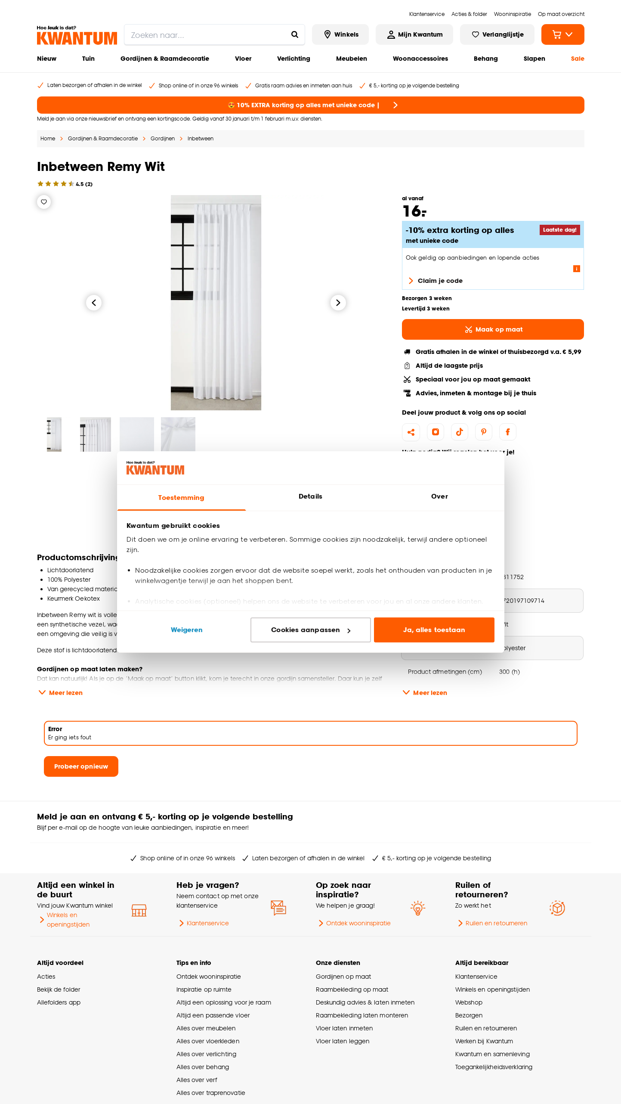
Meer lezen (60, 692)
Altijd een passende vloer (213, 1015)
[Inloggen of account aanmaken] (414, 34)
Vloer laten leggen (343, 1041)
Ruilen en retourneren (491, 923)
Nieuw (46, 58)
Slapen (534, 58)
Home (47, 138)
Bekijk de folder (58, 989)
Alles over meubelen (206, 1028)
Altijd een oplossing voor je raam (223, 1002)
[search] (215, 34)
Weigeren (187, 630)
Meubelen (351, 58)
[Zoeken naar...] (295, 34)
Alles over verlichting (206, 1053)
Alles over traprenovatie (210, 1092)
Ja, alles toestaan (434, 630)
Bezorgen (469, 1015)
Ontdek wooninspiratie (353, 923)
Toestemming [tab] (181, 497)
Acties (46, 976)
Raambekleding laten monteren (362, 1015)
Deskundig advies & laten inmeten (365, 1002)
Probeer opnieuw (81, 766)
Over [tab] (439, 496)
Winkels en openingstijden (63, 919)
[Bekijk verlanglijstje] (497, 34)
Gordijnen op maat (343, 976)
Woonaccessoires (420, 58)
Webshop (469, 1002)
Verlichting (293, 58)
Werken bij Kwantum (484, 1041)
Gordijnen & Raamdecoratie (164, 58)
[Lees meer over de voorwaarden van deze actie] (576, 268)
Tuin (88, 58)
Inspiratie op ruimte (204, 989)
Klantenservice (202, 923)
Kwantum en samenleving (492, 1053)
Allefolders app (58, 1002)
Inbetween (200, 138)
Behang (486, 58)
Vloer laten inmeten (344, 1028)
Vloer (243, 58)
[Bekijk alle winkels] (340, 34)
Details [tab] (310, 496)
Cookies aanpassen (310, 630)
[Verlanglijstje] (44, 202)
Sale (577, 58)
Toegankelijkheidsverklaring (494, 1066)
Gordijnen (163, 138)
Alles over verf (196, 1079)
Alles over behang (202, 1066)
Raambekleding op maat (352, 989)
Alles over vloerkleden (207, 1041)
